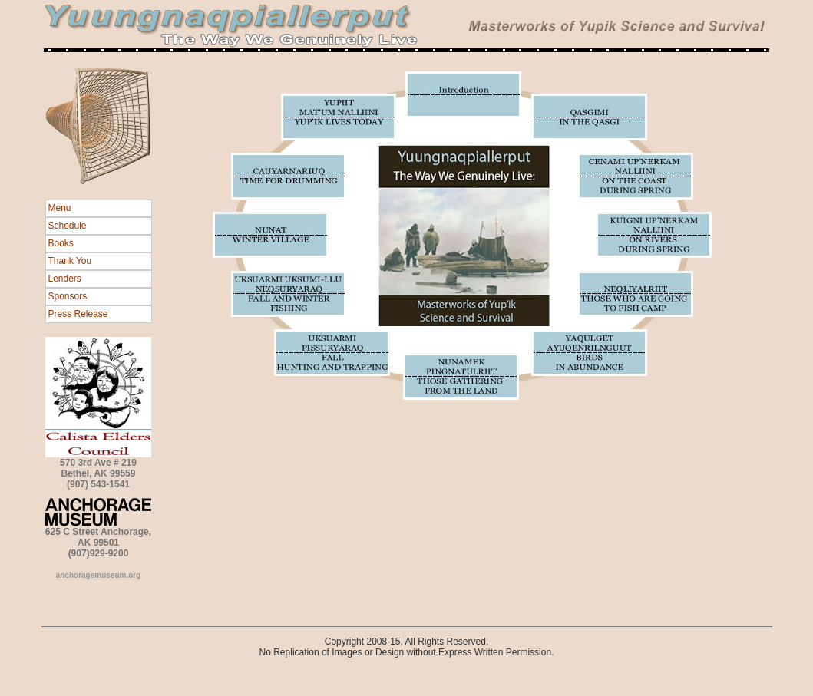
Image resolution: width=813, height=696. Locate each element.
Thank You (70, 261)
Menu (59, 208)
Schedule (67, 225)
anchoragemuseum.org (98, 575)
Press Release (78, 313)
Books (61, 243)
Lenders (64, 278)
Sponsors (68, 296)
